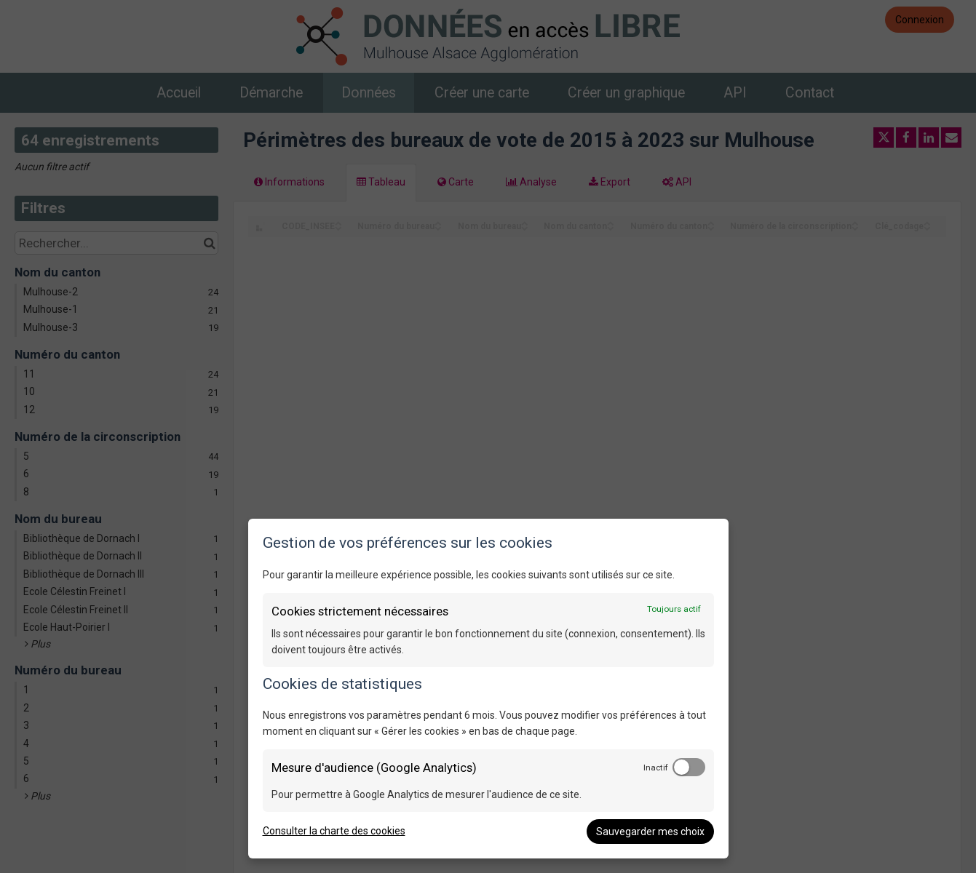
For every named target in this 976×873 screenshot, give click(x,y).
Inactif (655, 767)
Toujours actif (674, 609)
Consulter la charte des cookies (334, 831)
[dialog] (488, 688)
